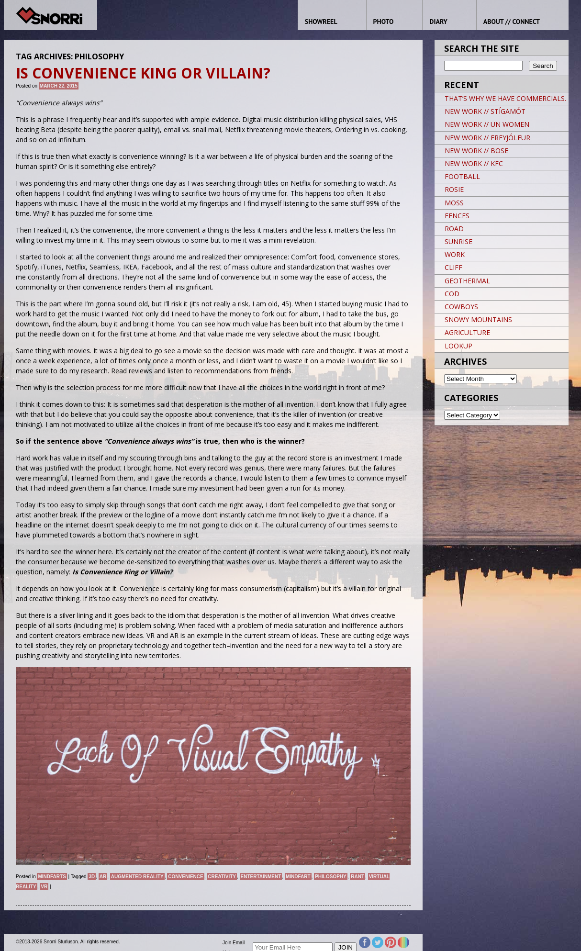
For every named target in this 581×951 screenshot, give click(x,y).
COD (452, 293)
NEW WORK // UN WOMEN (487, 124)
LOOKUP (458, 345)
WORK (455, 254)
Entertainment (261, 876)
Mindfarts (52, 876)
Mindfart (298, 876)
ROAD (454, 228)
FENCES (457, 215)
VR (44, 886)
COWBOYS (461, 306)
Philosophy (330, 876)
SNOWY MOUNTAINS (478, 319)
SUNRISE (458, 241)
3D (92, 876)
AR (103, 876)
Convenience (185, 876)
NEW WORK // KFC (474, 163)
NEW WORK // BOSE (476, 150)
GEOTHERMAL (467, 280)
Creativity (222, 876)
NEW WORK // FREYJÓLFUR (487, 137)
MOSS (454, 202)
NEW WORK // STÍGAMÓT (485, 111)
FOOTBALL (462, 176)
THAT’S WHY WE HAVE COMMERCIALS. (505, 98)
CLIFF (453, 267)
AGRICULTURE (467, 332)
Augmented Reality (137, 876)
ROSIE (454, 189)
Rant (357, 876)
